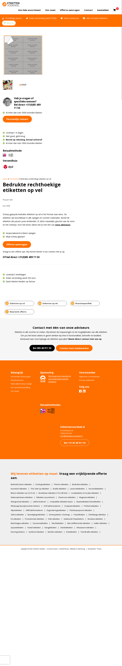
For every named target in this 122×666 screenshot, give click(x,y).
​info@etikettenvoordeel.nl (71, 315)
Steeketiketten (84, 407)
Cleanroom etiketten (67, 377)
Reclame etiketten (95, 399)
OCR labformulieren (52, 386)
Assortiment (63, 34)
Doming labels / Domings (59, 394)
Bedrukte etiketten (80, 364)
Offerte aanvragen (70, 9)
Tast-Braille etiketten (20, 416)
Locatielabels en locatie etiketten (85, 373)
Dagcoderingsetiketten (56, 390)
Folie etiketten (54, 399)
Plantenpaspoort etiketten (81, 390)
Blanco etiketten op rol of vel (23, 373)
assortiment (29, 9)
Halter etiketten (17, 407)
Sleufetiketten (58, 403)
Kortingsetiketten (43, 364)
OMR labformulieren (34, 390)
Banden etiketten (76, 412)
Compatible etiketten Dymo (61, 381)
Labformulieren (39, 381)
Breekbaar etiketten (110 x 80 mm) (53, 373)
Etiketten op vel (44, 190)
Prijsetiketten (79, 394)
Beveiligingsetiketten (37, 394)
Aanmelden (103, 9)
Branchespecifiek (74, 190)
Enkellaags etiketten (97, 394)
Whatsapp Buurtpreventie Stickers (25, 386)
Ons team (51, 9)
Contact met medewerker (74, 227)
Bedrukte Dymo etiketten (21, 364)
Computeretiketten (73, 386)
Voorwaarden (92, 433)
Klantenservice (17, 259)
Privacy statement (87, 259)
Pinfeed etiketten (91, 386)
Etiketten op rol (15, 190)
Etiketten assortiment (46, 377)
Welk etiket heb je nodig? (21, 262)
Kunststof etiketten (19, 368)
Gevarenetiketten (40, 403)
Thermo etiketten (61, 364)
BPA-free (9, 23)
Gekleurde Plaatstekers (74, 399)
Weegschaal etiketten (20, 381)
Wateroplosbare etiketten (22, 377)
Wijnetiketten (16, 390)
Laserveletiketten (77, 368)
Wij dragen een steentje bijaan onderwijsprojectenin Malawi (60, 258)
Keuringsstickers (39, 412)
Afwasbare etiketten (19, 412)
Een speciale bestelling (21, 266)
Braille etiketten (60, 368)
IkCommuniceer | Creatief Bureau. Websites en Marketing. (66, 433)
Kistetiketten (93, 412)
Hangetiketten (68, 407)
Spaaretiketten (34, 407)
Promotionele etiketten (35, 399)
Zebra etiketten (17, 394)
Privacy (99, 433)
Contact (88, 9)
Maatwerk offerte (103, 190)
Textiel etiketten (51, 407)
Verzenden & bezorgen (21, 255)
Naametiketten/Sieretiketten (89, 381)
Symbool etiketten (57, 412)
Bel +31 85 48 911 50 (74, 322)
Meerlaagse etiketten (20, 403)
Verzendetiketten (96, 368)
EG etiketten (16, 399)
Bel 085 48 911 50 (42, 226)
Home (54, 34)
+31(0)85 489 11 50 (77, 115)
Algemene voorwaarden (90, 255)
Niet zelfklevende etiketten (79, 403)
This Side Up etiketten (40, 368)
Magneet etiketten (87, 377)
